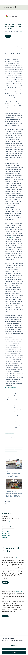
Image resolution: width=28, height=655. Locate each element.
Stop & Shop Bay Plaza (11, 471)
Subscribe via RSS (6, 533)
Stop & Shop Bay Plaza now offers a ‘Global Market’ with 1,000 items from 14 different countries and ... (14, 495)
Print (3, 529)
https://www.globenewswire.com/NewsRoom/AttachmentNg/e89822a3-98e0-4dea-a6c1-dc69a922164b (14, 449)
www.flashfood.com (9, 433)
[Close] (26, 638)
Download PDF (5, 531)
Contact (6, 503)
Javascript (4, 537)
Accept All (14, 652)
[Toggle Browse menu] (23, 7)
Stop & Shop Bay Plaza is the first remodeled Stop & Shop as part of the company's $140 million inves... (13, 475)
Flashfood (11, 237)
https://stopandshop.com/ (8, 521)
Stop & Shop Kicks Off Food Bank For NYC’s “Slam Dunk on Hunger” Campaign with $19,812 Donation (13, 562)
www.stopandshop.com (10, 387)
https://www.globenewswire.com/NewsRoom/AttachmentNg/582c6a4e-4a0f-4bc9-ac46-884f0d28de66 (14, 443)
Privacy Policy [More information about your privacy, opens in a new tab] (5, 642)
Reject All (14, 649)
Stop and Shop (19, 557)
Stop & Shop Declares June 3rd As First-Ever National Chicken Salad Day (13, 596)
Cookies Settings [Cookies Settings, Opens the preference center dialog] (14, 645)
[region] (14, 645)
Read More (5, 582)
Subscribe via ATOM (6, 535)
